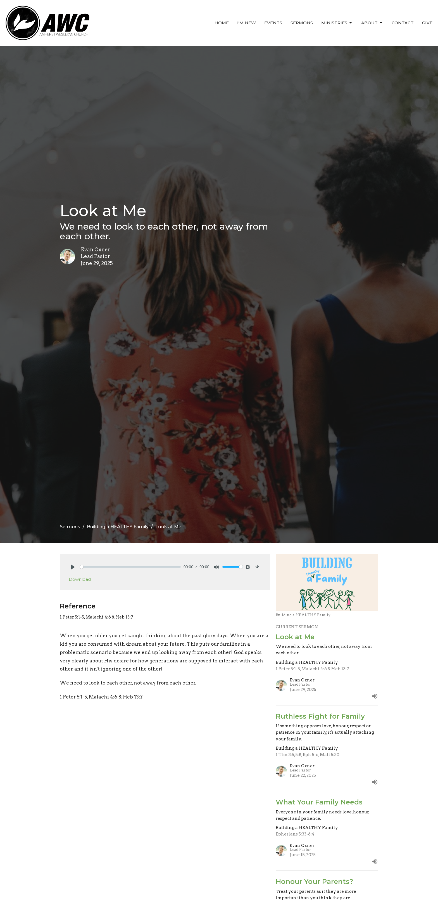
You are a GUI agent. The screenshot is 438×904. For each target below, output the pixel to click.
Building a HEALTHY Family (118, 526)
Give (427, 22)
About (372, 23)
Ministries (337, 23)
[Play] (72, 567)
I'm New (246, 22)
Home (222, 22)
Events (273, 22)
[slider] (130, 567)
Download (80, 579)
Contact (403, 22)
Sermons (302, 22)
